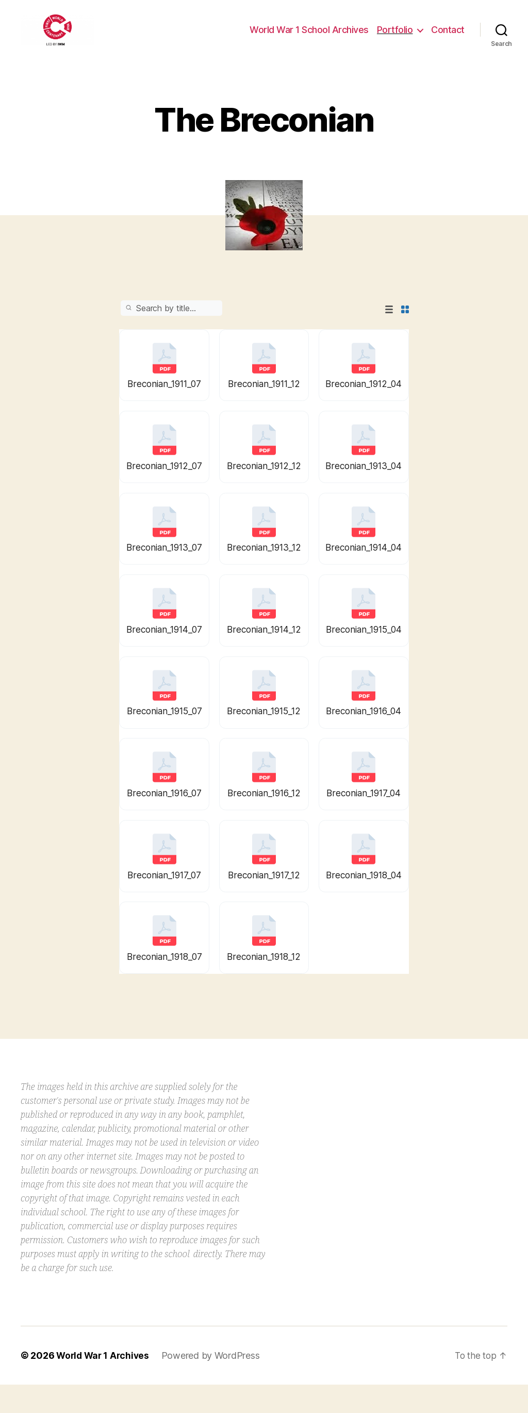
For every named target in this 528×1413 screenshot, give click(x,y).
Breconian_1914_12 (264, 650)
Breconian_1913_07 (164, 566)
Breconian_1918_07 (164, 983)
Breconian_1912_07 (164, 483)
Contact (448, 37)
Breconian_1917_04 (363, 816)
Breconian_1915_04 (363, 650)
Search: (171, 323)
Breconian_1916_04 (363, 733)
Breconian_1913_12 (264, 566)
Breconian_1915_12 (264, 733)
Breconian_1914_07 (164, 650)
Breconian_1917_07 (164, 900)
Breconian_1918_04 (363, 900)
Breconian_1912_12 (264, 483)
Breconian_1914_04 (363, 566)
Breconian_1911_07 (164, 399)
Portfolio (395, 37)
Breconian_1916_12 (264, 816)
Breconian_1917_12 (264, 900)
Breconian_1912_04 (363, 399)
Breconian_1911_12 (263, 399)
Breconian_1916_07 (164, 816)
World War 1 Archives (104, 1383)
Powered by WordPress (214, 1383)
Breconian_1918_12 (264, 983)
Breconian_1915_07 (164, 733)
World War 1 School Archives (309, 37)
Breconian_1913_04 (364, 483)
